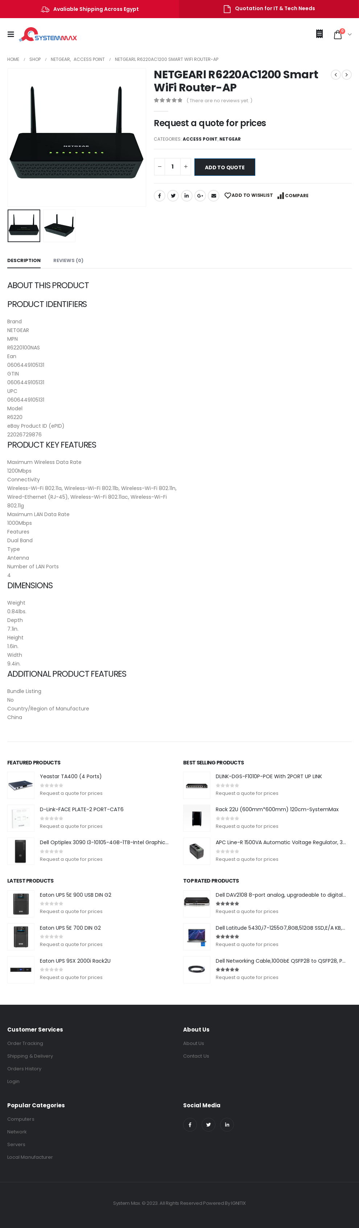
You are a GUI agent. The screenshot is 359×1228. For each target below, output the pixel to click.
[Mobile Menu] (13, 34)
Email (213, 196)
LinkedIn (187, 196)
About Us (194, 1043)
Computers (20, 1119)
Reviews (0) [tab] (68, 260)
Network (17, 1131)
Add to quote (224, 167)
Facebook (159, 196)
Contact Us (196, 1056)
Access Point (200, 139)
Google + (200, 196)
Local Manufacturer (30, 1157)
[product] (20, 785)
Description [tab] (24, 260)
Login (13, 1081)
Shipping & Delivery (30, 1056)
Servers (16, 1144)
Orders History (24, 1068)
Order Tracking (25, 1043)
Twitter (173, 196)
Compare (297, 195)
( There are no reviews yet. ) (219, 100)
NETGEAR (230, 139)
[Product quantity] (173, 166)
